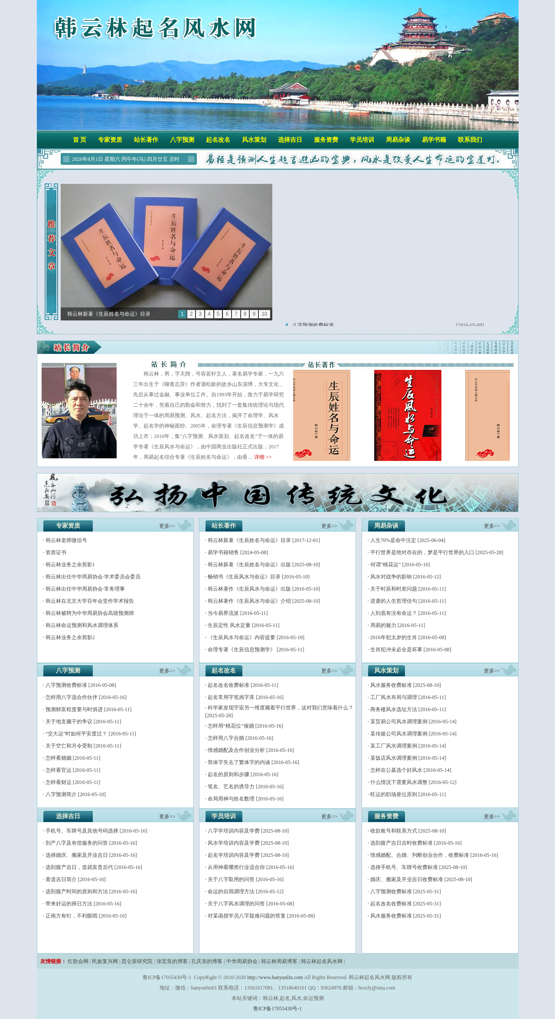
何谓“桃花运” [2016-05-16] (400, 565)
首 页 (80, 140)
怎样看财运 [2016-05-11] (73, 782)
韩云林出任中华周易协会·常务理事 (85, 589)
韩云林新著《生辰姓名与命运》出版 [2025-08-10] (264, 565)
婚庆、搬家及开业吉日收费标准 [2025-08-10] (421, 879)
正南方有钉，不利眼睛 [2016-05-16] (86, 916)
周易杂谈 (398, 140)
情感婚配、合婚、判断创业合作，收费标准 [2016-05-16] (434, 855)
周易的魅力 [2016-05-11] (397, 625)
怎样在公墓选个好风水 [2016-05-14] (410, 770)
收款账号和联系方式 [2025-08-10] (408, 831)
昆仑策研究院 (137, 961)
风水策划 (254, 140)
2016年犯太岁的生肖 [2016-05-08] (408, 637)
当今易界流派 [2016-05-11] (238, 613)
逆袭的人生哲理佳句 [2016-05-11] (408, 601)
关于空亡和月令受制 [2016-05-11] (83, 746)
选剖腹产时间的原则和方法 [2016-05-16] (91, 891)
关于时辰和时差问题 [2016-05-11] (408, 589)
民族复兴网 (105, 961)
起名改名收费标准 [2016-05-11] (243, 685)
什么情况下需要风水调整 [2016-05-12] (413, 782)
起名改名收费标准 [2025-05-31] (405, 904)
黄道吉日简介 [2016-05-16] (76, 879)
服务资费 (326, 140)
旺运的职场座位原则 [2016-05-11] (408, 794)
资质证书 (56, 552)
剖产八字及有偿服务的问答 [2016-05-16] (91, 843)
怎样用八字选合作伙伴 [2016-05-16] (86, 697)
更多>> (167, 526)
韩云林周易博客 (279, 961)
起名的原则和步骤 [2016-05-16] (243, 774)
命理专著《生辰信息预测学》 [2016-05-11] (256, 650)
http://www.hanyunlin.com (275, 977)
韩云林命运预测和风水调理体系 (82, 625)
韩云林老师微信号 (66, 540)
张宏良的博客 (172, 961)
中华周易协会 (242, 961)
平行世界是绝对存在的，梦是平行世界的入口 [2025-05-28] (436, 552)
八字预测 (182, 140)
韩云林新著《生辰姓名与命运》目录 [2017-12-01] (264, 540)
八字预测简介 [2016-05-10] (76, 794)
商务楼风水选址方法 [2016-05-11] (408, 709)
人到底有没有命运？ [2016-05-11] (408, 613)
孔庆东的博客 (206, 961)
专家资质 (110, 140)
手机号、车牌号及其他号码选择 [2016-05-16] (96, 831)
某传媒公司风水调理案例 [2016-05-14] (413, 734)
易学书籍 (434, 140)
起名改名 (218, 140)
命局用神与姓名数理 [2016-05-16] (246, 799)
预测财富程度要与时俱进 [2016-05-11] (89, 709)
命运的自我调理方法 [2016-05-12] (246, 891)
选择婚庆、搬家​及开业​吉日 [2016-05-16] (91, 855)
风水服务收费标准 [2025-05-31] (405, 916)
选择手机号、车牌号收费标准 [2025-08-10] (418, 867)
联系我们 (470, 140)
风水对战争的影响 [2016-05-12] (405, 577)
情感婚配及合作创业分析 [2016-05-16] (251, 750)
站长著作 (146, 140)
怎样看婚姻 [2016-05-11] (73, 758)
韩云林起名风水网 (322, 961)
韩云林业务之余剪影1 (70, 565)
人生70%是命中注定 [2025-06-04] (407, 540)
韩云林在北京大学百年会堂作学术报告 (90, 601)
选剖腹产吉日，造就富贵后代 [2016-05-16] (94, 867)
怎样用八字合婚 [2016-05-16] (240, 738)
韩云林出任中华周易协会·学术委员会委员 (93, 577)
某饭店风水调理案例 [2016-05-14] (408, 758)
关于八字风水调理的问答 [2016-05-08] (251, 904)
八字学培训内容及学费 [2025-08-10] (248, 831)
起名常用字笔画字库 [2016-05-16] (246, 697)
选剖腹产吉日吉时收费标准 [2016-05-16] (416, 843)
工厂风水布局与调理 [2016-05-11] (408, 697)
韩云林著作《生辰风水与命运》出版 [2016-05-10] (264, 589)
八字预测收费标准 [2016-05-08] (81, 685)
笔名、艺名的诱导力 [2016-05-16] (246, 787)
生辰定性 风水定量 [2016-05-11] (244, 625)
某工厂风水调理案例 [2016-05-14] (408, 746)
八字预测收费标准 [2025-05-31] (405, 891)
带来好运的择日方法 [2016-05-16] (83, 904)
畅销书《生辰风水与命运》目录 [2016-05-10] (259, 577)
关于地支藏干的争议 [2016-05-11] (83, 722)
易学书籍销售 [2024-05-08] (238, 552)
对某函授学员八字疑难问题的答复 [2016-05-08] (261, 916)
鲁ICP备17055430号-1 (277, 1009)
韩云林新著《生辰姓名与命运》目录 (108, 314)
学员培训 (362, 140)
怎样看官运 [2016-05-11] (73, 770)
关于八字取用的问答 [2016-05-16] (246, 879)
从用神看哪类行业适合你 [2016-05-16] (251, 867)
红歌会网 (78, 961)
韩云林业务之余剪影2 (70, 637)
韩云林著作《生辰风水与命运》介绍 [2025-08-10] (264, 601)
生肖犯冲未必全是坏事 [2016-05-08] (410, 650)
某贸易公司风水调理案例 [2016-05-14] (413, 722)
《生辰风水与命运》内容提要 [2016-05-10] (256, 637)
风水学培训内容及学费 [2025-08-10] (248, 843)
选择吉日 (290, 140)
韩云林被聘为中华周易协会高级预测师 (90, 613)
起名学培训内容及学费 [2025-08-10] (248, 855)
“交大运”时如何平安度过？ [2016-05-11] (91, 734)
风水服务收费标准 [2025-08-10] (405, 685)
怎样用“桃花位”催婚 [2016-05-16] (245, 726)
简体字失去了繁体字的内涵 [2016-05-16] (253, 762)
